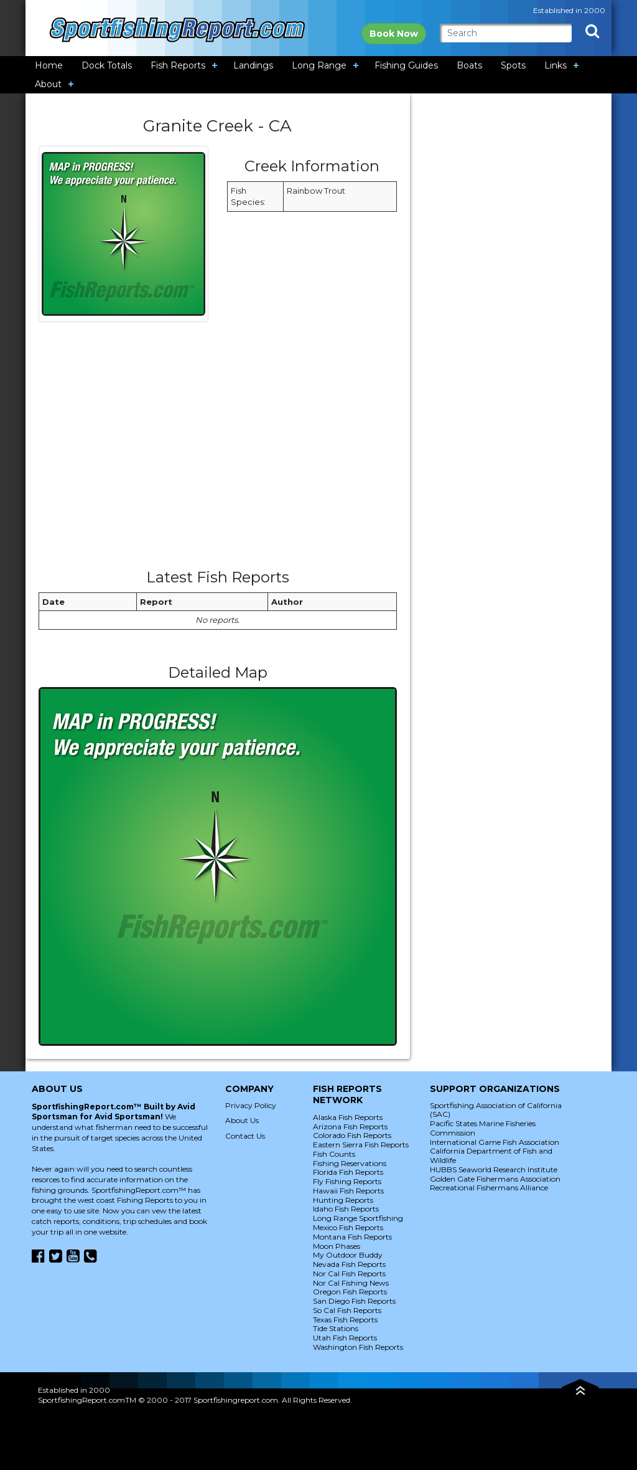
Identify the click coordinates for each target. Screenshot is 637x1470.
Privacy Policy (250, 1105)
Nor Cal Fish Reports (349, 1273)
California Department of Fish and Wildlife (491, 1155)
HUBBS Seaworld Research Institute (493, 1169)
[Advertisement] (218, 450)
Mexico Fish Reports (348, 1227)
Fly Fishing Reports (347, 1181)
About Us (242, 1120)
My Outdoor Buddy (348, 1254)
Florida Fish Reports (348, 1172)
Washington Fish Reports (358, 1347)
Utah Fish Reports (345, 1337)
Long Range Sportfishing (358, 1218)
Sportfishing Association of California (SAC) (496, 1110)
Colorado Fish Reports (352, 1135)
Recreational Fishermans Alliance (489, 1187)
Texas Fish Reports (345, 1319)
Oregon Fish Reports (350, 1291)
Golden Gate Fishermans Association (495, 1178)
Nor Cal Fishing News (351, 1282)
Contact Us (245, 1135)
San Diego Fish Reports (354, 1301)
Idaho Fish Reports (346, 1208)
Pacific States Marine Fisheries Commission (483, 1128)
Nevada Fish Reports (349, 1264)
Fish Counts (334, 1154)
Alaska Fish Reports (348, 1117)
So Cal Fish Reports (347, 1310)
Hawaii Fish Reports (348, 1190)
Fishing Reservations (349, 1163)
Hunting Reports (343, 1200)
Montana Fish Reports (352, 1236)
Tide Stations (335, 1328)
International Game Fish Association (494, 1142)
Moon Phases (336, 1246)
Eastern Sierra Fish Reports (361, 1144)
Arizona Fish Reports (350, 1126)
